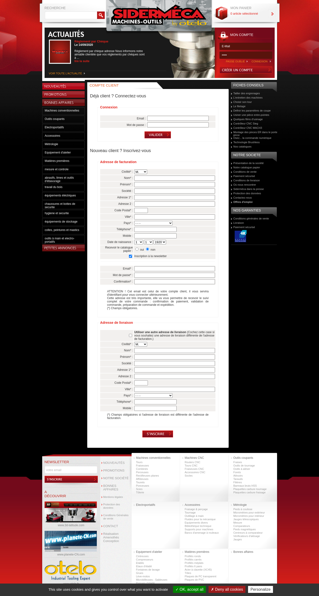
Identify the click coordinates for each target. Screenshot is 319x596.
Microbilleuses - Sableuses (152, 579)
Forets (237, 472)
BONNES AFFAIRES (110, 487)
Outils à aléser (241, 468)
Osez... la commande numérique (252, 137)
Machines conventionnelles (62, 110)
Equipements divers (196, 522)
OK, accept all (189, 589)
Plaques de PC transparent (200, 576)
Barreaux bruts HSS (245, 485)
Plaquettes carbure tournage (250, 489)
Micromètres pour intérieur (248, 515)
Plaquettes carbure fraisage (249, 492)
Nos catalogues (242, 146)
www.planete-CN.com (71, 554)
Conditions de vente (245, 171)
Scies (139, 489)
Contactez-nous (242, 197)
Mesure (237, 522)
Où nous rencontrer (244, 184)
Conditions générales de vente (251, 218)
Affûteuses (142, 479)
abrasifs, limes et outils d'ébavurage (59, 179)
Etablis (140, 562)
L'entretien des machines (248, 97)
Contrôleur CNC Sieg (245, 123)
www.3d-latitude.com (71, 525)
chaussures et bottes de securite (60, 205)
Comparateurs (241, 526)
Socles (189, 475)
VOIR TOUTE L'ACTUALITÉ (65, 73)
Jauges (237, 539)
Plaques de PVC (194, 579)
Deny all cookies (227, 589)
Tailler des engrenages (246, 93)
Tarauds (238, 479)
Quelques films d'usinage (248, 119)
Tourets (140, 482)
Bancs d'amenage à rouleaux (202, 532)
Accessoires (52, 135)
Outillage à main (194, 515)
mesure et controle (57, 169)
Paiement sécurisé (244, 176)
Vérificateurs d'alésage (246, 536)
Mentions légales (113, 497)
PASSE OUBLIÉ (235, 61)
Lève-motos (143, 576)
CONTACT (110, 526)
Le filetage (239, 106)
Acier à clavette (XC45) (198, 569)
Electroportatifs (54, 127)
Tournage (190, 512)
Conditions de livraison (246, 180)
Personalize (260, 589)
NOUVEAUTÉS (114, 463)
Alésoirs (238, 475)
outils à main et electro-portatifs (60, 240)
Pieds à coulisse (243, 509)
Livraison (238, 222)
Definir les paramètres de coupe (252, 110)
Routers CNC (192, 462)
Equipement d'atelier (58, 152)
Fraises (237, 462)
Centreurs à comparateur (248, 532)
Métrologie (51, 144)
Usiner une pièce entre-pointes (251, 114)
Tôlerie (140, 492)
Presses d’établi (145, 583)
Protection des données (247, 193)
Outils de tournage (244, 465)
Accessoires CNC (195, 472)
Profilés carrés (193, 559)
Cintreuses (142, 556)
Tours (139, 462)
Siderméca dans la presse (248, 189)
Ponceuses (142, 485)
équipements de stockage (61, 221)
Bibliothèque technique (198, 526)
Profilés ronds (193, 556)
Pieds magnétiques (244, 529)
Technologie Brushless (246, 142)
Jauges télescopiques (246, 519)
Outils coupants (55, 119)
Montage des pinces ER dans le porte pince (255, 133)
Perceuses (142, 472)
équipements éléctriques (60, 195)
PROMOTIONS (114, 470)
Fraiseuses (142, 465)
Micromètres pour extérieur (249, 512)
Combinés (142, 468)
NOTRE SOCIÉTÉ (116, 478)
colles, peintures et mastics (62, 230)
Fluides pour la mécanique (200, 519)
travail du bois (54, 187)
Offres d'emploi (243, 202)
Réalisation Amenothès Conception (111, 537)
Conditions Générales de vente (116, 517)
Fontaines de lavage (148, 569)
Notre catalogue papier (246, 167)
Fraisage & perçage (196, 509)
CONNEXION (260, 61)
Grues (139, 573)
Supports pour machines (199, 529)
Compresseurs (144, 559)
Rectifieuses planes (147, 475)
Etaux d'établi (144, 566)
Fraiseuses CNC (194, 468)
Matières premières (57, 161)
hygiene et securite (57, 213)
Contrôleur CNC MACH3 (247, 127)
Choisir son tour (242, 101)
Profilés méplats (194, 562)
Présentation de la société (248, 163)
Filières (237, 482)
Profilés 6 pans (193, 566)
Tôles (188, 573)
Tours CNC (191, 465)
